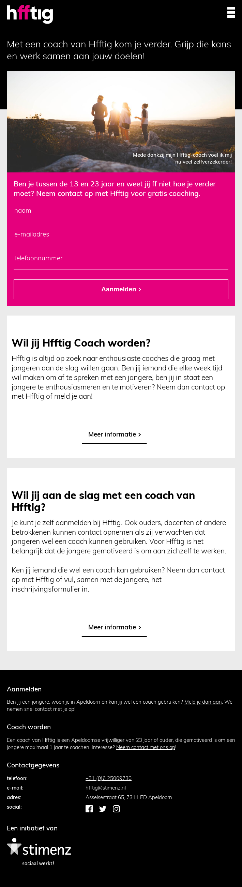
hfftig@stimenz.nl (106, 787)
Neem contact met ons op (145, 747)
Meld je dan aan (203, 702)
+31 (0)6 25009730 (109, 778)
